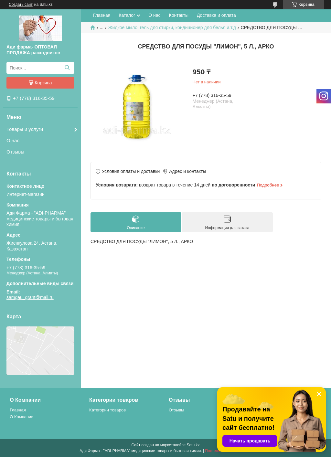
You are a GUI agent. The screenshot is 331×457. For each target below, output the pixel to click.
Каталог (127, 15)
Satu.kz (193, 445)
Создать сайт (21, 4)
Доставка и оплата (216, 15)
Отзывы (15, 151)
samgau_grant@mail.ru (30, 297)
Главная (101, 15)
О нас (12, 140)
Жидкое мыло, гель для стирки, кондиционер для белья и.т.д (172, 27)
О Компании (21, 416)
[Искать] (67, 68)
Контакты (178, 15)
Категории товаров (107, 410)
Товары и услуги (24, 129)
